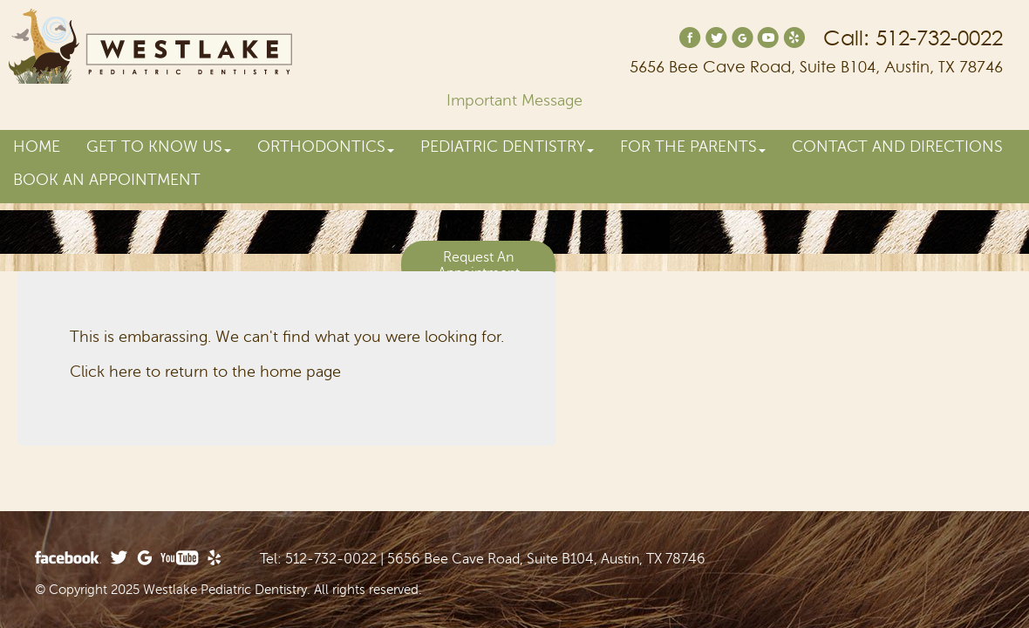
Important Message (514, 100)
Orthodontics (325, 146)
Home (36, 146)
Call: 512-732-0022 (913, 38)
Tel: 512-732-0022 (318, 559)
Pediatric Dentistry (507, 146)
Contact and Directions (897, 146)
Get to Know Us (158, 146)
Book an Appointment (107, 179)
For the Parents (693, 146)
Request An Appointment (479, 265)
